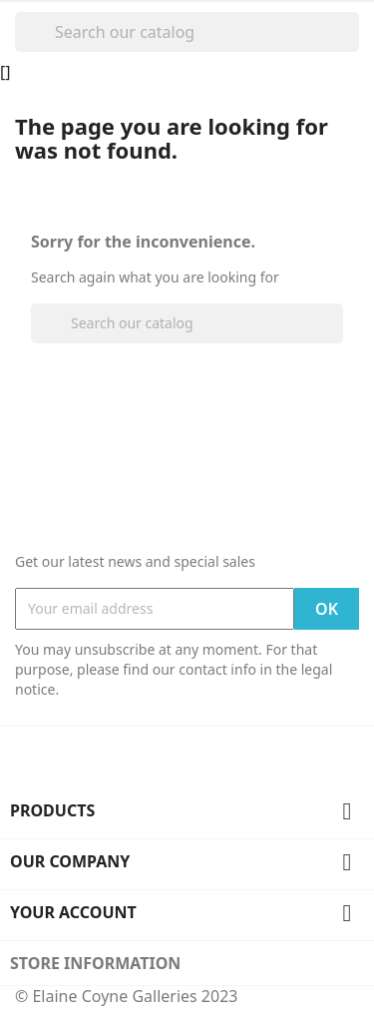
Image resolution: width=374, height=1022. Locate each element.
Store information (95, 963)
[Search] (187, 32)
